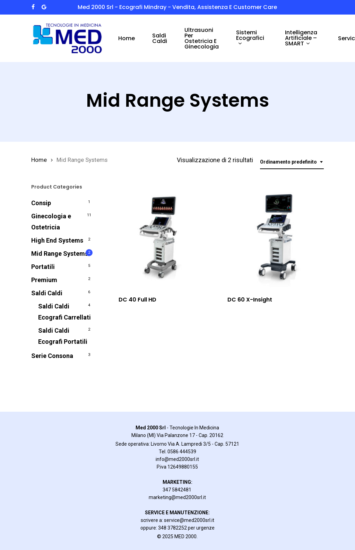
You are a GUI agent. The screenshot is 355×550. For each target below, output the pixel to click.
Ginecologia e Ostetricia (51, 221)
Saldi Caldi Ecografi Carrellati (64, 312)
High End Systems (57, 240)
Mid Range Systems (59, 253)
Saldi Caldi (46, 293)
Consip (41, 203)
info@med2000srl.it (177, 459)
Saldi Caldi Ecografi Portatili (62, 336)
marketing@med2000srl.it (177, 497)
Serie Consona (52, 355)
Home (39, 160)
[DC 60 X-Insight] (270, 235)
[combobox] (292, 162)
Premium (44, 279)
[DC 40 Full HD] (162, 235)
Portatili (43, 266)
